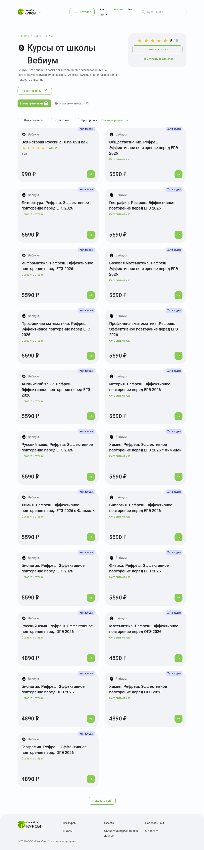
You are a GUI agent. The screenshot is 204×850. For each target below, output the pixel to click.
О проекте (151, 830)
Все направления (34, 103)
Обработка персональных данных (121, 833)
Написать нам (154, 823)
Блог (130, 9)
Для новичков (33, 120)
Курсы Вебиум (43, 35)
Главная (23, 35)
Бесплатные (62, 120)
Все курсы (103, 12)
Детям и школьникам (72, 103)
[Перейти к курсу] (91, 174)
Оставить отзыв (119, 159)
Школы (118, 9)
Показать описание (30, 79)
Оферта (109, 823)
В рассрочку (89, 120)
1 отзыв (52, 148)
